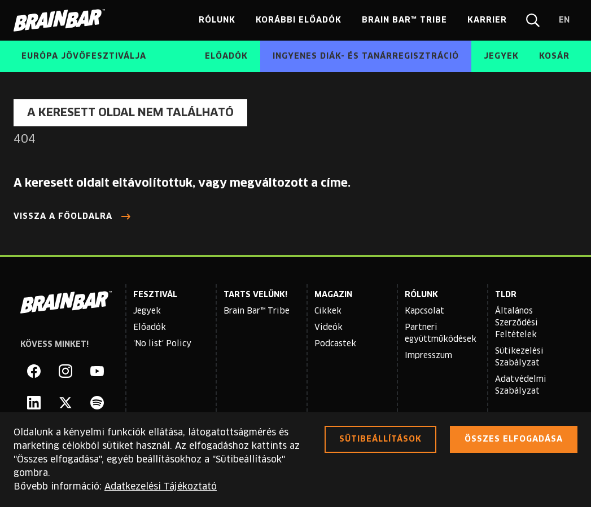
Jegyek (147, 311)
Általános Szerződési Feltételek (516, 323)
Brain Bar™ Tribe (257, 311)
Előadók (149, 328)
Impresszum (428, 356)
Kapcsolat (424, 311)
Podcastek (335, 344)
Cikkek (328, 311)
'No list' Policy (162, 344)
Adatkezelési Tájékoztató (160, 486)
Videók (328, 328)
